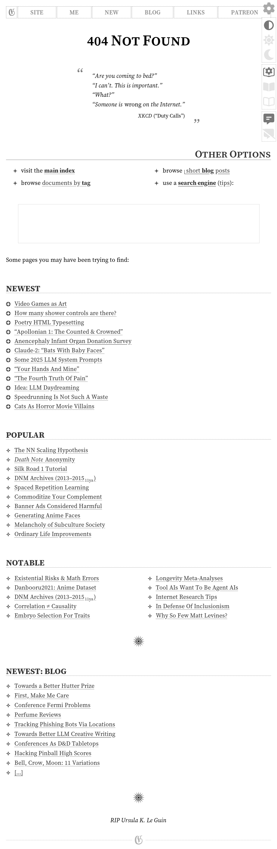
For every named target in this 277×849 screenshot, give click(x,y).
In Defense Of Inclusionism (192, 606)
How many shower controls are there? (65, 313)
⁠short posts (207, 170)
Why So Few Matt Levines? (191, 615)
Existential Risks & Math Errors (56, 578)
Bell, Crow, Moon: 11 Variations (57, 763)
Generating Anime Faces (47, 515)
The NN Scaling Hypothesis (51, 450)
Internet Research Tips (186, 597)
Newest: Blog (36, 671)
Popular (25, 434)
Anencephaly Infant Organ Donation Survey (72, 341)
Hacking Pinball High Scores (52, 753)
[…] (18, 772)
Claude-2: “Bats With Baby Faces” (59, 350)
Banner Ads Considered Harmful (58, 506)
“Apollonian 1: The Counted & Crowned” (68, 331)
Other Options (232, 154)
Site (36, 12)
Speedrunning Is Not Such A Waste (61, 397)
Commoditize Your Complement (58, 496)
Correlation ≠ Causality (45, 606)
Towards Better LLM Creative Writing (64, 734)
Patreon (244, 12)
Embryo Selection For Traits (52, 615)
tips (225, 183)
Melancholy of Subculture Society (59, 524)
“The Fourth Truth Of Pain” (51, 378)
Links (196, 12)
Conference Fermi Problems (52, 705)
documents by (66, 183)
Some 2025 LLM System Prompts (58, 359)
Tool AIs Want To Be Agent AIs (197, 587)
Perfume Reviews (37, 714)
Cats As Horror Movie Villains (54, 406)
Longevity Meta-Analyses (189, 578)
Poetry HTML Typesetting (49, 322)
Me (73, 12)
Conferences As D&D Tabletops (56, 743)
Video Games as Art (40, 303)
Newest (23, 288)
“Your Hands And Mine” (46, 369)
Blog (153, 12)
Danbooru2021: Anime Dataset (55, 587)
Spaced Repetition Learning (51, 487)
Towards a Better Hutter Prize (54, 686)
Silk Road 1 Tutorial (40, 468)
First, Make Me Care (41, 695)
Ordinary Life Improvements (52, 534)
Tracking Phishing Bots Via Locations (64, 724)
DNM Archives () (55, 478)
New (111, 12)
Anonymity (44, 459)
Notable (25, 562)
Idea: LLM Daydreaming (46, 387)
